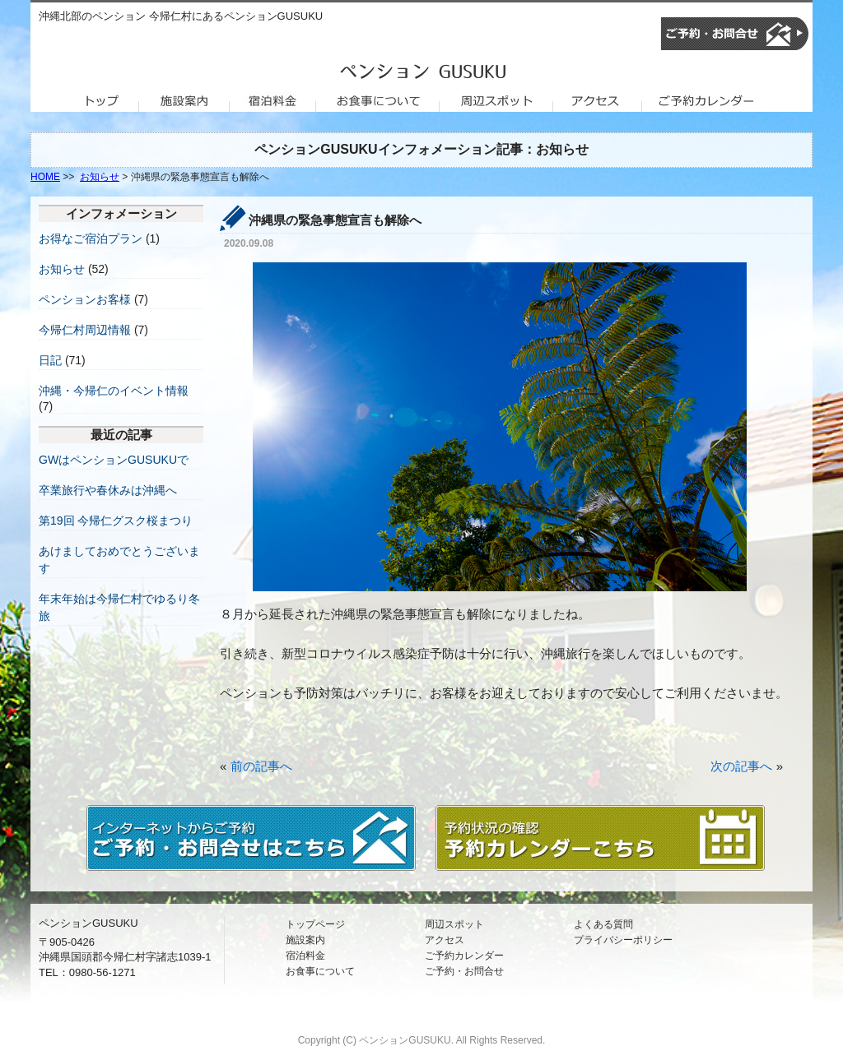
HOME (45, 177)
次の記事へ (741, 766)
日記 (50, 360)
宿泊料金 (305, 955)
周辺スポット (454, 924)
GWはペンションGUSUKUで (114, 459)
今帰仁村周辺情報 (85, 329)
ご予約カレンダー (464, 955)
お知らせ (99, 177)
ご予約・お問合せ (464, 971)
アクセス (444, 940)
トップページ (315, 924)
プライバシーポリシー (623, 940)
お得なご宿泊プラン (90, 238)
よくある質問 (603, 924)
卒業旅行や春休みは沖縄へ (108, 490)
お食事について (320, 971)
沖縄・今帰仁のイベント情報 (114, 390)
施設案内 (305, 940)
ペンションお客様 (85, 299)
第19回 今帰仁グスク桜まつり (116, 520)
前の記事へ (261, 766)
